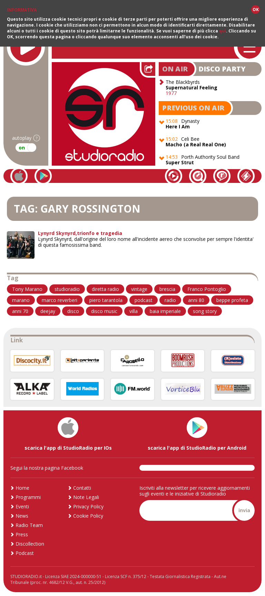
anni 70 (20, 311)
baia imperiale (165, 311)
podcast (144, 300)
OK (256, 9)
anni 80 (196, 300)
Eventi (22, 506)
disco (73, 311)
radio (170, 300)
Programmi (28, 497)
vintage (139, 289)
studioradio (67, 289)
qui (222, 31)
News (22, 515)
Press (22, 534)
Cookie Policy (88, 515)
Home (22, 488)
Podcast (25, 553)
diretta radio (105, 289)
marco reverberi (59, 300)
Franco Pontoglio (206, 289)
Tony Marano (27, 289)
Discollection (30, 543)
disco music (104, 311)
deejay (47, 311)
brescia (167, 289)
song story (205, 311)
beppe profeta (232, 300)
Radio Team (29, 525)
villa (133, 311)
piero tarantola (105, 300)
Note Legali (86, 497)
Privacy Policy (88, 506)
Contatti (82, 488)
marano (21, 300)
